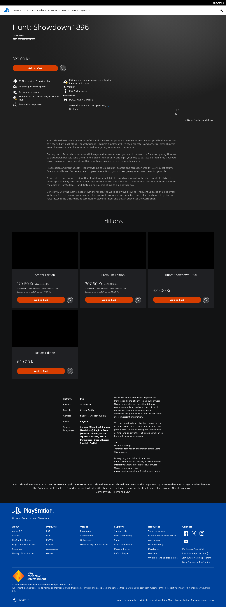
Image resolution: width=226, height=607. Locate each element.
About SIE (17, 531)
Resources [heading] (154, 526)
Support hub (120, 531)
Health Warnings (122, 445)
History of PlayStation (22, 553)
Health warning (155, 544)
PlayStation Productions (24, 544)
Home (15, 518)
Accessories (53, 10)
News (64, 10)
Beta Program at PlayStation (196, 562)
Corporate (17, 549)
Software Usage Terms (202, 600)
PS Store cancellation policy (162, 535)
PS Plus (40, 10)
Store (73, 10)
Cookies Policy (182, 600)
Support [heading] (119, 526)
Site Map (168, 600)
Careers (16, 535)
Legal (118, 600)
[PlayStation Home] (7, 10)
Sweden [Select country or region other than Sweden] (21, 600)
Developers (153, 549)
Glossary (152, 553)
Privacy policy (130, 600)
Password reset (122, 549)
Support (84, 10)
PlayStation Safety (123, 535)
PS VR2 (49, 540)
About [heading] (15, 526)
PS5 (24, 10)
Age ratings (154, 540)
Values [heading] (84, 526)
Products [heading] (51, 526)
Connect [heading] (187, 526)
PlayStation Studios (21, 540)
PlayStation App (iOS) (192, 549)
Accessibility (86, 535)
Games (16, 10)
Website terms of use (150, 600)
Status (117, 540)
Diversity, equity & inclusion (94, 544)
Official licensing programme (163, 557)
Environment (86, 531)
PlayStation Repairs (124, 544)
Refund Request (122, 553)
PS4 (31, 10)
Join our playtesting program (196, 557)
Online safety (86, 540)
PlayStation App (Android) (195, 553)
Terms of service (156, 531)
